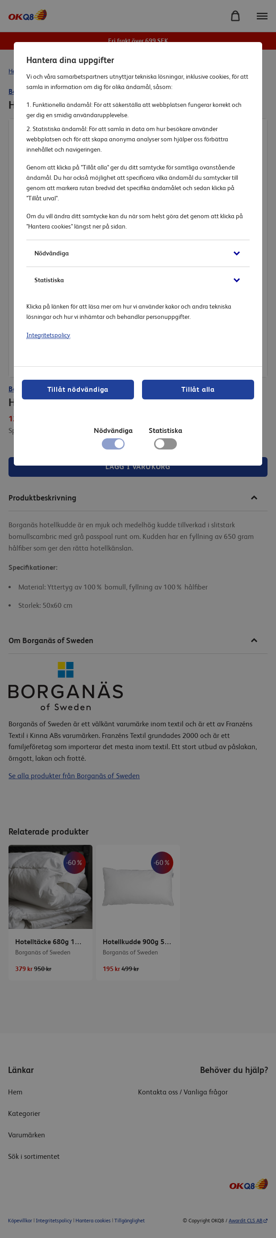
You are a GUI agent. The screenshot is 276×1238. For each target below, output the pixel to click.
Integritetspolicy (48, 335)
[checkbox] (165, 445)
